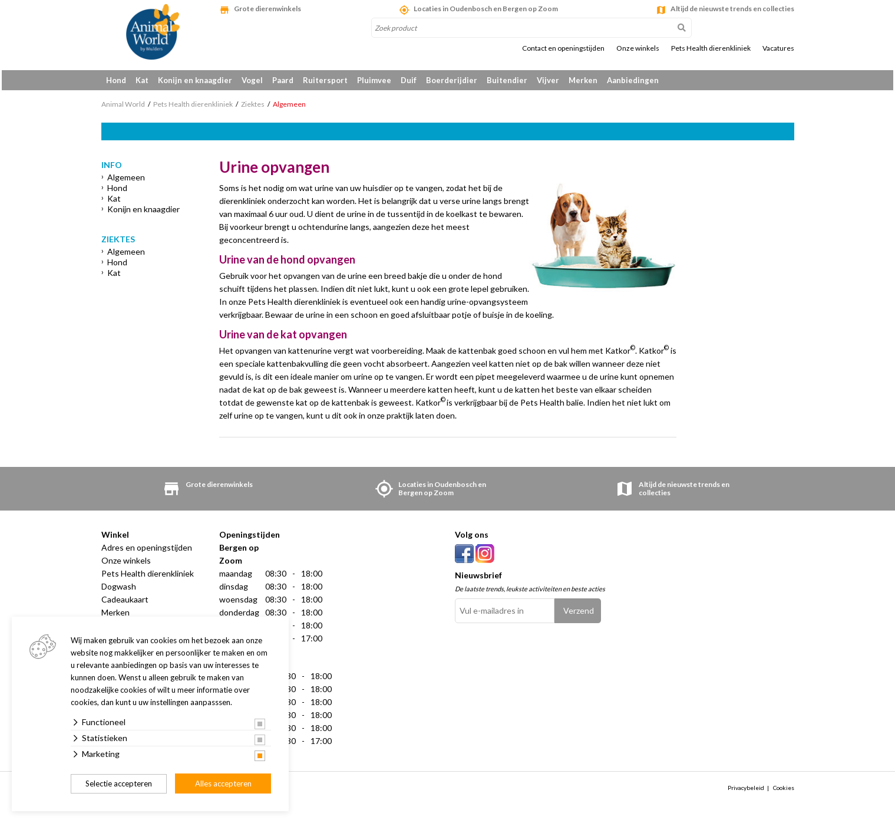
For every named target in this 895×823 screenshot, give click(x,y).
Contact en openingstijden (563, 48)
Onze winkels (637, 48)
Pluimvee (374, 80)
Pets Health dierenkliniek (711, 48)
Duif (409, 80)
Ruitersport (325, 80)
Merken (583, 80)
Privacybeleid (746, 791)
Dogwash (118, 590)
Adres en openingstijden (146, 552)
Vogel (252, 80)
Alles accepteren (223, 783)
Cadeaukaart (124, 603)
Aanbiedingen (633, 80)
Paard (282, 80)
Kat (142, 80)
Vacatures (778, 48)
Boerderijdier (451, 80)
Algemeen (126, 181)
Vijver (548, 80)
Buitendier (507, 80)
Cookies (783, 791)
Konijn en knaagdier (195, 80)
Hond (116, 80)
